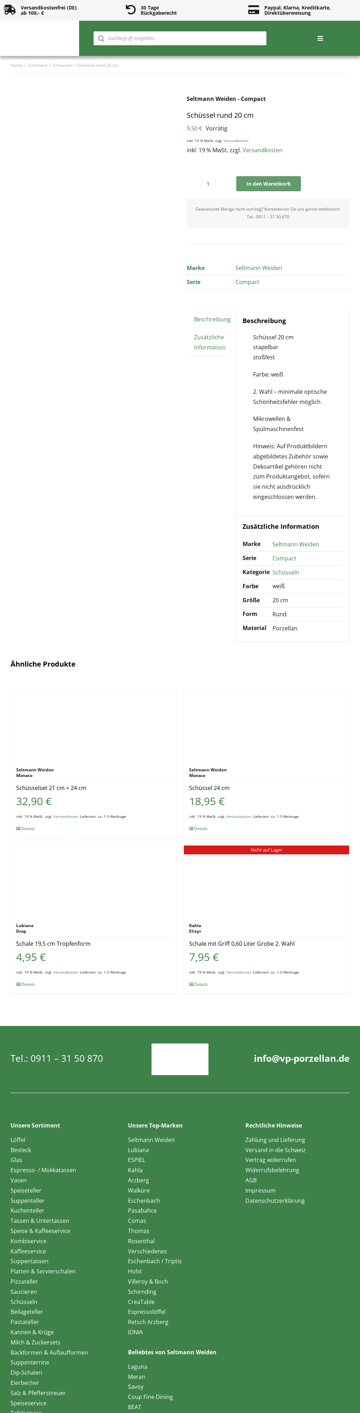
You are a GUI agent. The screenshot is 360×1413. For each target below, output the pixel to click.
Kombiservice (28, 1241)
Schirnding (142, 1292)
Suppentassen (30, 1261)
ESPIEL (136, 1160)
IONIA (135, 1332)
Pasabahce (142, 1210)
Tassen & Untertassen (40, 1221)
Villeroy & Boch (148, 1281)
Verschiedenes (147, 1251)
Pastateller (25, 1322)
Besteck (21, 1150)
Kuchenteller (27, 1210)
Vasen (19, 1180)
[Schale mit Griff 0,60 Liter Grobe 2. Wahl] (266, 881)
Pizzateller (24, 1281)
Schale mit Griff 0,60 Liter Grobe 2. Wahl (242, 944)
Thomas (138, 1231)
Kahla (135, 1170)
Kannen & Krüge (32, 1332)
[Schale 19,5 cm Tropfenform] (93, 881)
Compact (247, 282)
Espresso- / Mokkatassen (43, 1170)
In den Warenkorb (268, 183)
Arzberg (138, 1180)
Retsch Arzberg (148, 1322)
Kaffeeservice (28, 1251)
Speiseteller (26, 1190)
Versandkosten (236, 140)
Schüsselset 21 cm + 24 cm (51, 788)
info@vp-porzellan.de (301, 1058)
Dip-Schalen (26, 1372)
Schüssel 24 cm (209, 788)
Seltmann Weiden (259, 268)
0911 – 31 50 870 (272, 217)
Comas (137, 1221)
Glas (16, 1160)
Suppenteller (28, 1201)
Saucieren (24, 1292)
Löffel (18, 1140)
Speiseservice (28, 1403)
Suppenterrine (30, 1362)
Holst (135, 1271)
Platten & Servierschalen (43, 1271)
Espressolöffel (147, 1312)
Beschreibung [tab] (212, 319)
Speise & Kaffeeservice (40, 1231)
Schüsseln (285, 572)
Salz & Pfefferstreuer (38, 1393)
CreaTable (141, 1302)
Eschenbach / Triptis (155, 1261)
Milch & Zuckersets (35, 1342)
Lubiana (138, 1150)
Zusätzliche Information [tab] (210, 342)
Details (28, 828)
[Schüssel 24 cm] (266, 725)
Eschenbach (144, 1201)
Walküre (139, 1190)
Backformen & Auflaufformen (49, 1352)
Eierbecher (25, 1383)
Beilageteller (27, 1312)
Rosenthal (141, 1241)
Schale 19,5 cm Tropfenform (53, 944)
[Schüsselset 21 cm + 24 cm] (93, 725)
